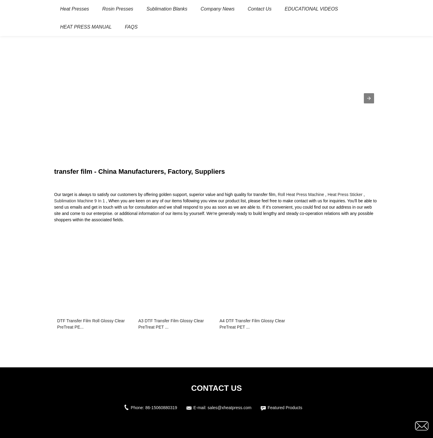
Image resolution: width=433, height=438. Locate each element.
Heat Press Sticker (344, 194)
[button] (369, 98)
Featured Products (285, 407)
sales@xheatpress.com (229, 407)
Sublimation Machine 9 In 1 (79, 200)
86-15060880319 (161, 407)
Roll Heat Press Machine (301, 194)
